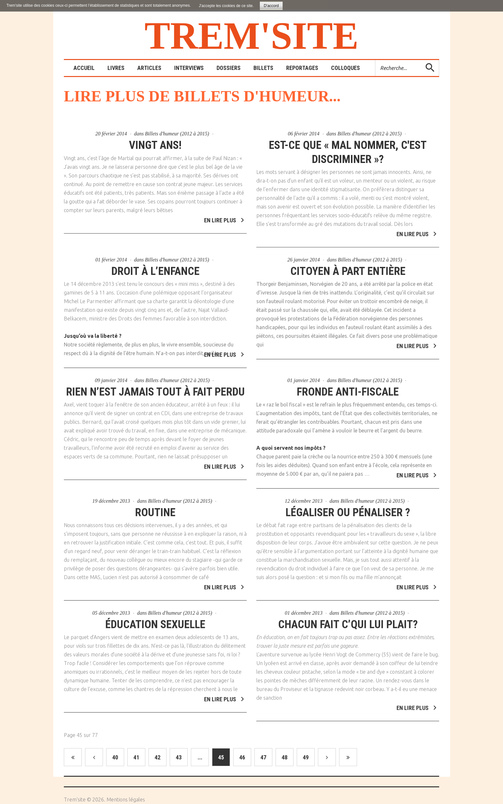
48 (284, 757)
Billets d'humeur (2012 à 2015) (177, 133)
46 (242, 757)
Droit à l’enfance (155, 267)
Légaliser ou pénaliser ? (348, 509)
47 (263, 757)
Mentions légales (126, 799)
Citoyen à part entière (348, 267)
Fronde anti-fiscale (348, 388)
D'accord (271, 6)
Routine (155, 509)
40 (115, 757)
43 (179, 757)
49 (306, 757)
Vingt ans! (155, 145)
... (200, 757)
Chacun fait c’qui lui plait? (348, 621)
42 (157, 757)
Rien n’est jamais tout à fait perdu (155, 388)
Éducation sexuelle (155, 621)
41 (136, 757)
